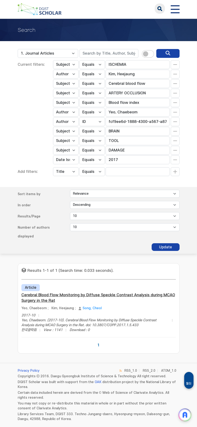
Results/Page (29, 216)
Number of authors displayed (34, 232)
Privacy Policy (29, 371)
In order (24, 205)
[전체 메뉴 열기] (175, 8)
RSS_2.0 (149, 370)
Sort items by (29, 194)
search (160, 8)
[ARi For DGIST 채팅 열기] (184, 414)
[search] (168, 53)
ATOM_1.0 (168, 370)
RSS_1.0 (130, 370)
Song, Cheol (92, 308)
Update (165, 247)
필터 (189, 383)
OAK (98, 382)
